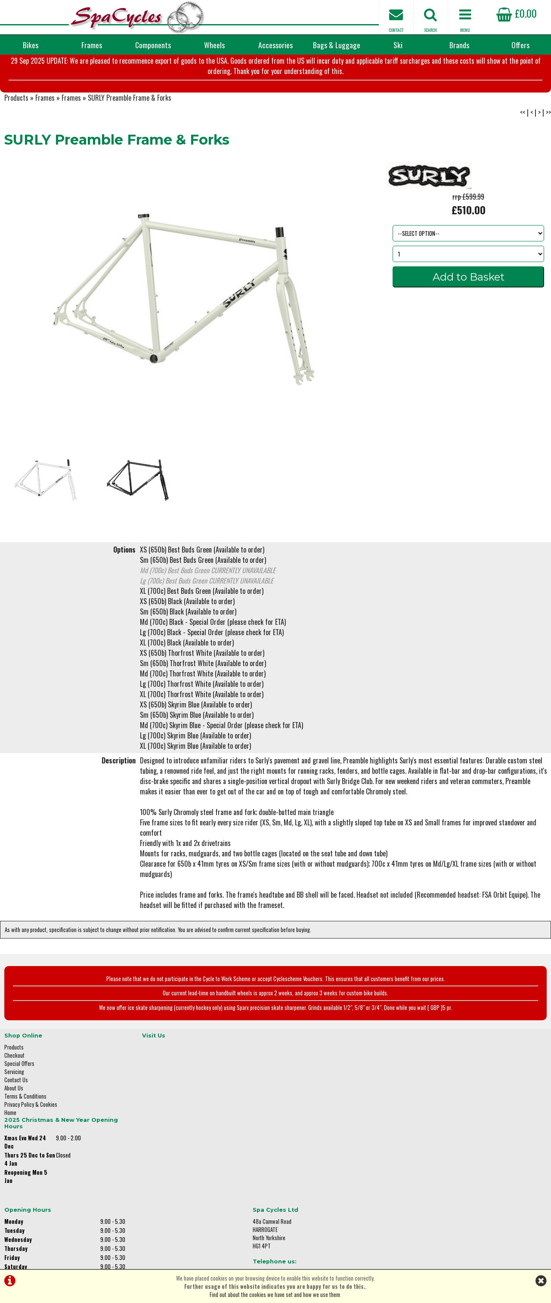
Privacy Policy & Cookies (30, 1142)
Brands (459, 44)
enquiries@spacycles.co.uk (454, 1164)
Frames (91, 44)
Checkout (14, 1093)
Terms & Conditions (25, 1134)
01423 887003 (439, 1137)
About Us (13, 1126)
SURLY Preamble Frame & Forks (129, 140)
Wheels (214, 44)
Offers (520, 44)
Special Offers (19, 1101)
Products (16, 140)
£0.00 (516, 13)
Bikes (30, 44)
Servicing (14, 1109)
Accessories (275, 44)
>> (548, 155)
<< (522, 155)
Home (10, 1150)
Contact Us (16, 1118)
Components (153, 44)
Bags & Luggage (336, 44)
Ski (397, 44)
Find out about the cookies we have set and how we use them (275, 1295)
